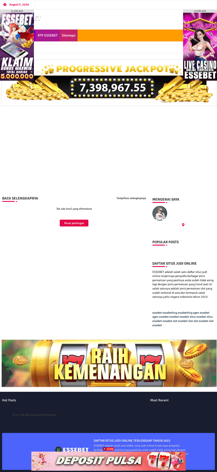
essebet (157, 313)
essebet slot (170, 321)
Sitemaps (68, 35)
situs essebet (198, 317)
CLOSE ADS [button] (17, 11)
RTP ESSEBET (48, 35)
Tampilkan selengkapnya (131, 198)
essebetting (170, 313)
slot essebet (200, 321)
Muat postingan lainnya (74, 223)
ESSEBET (176, 208)
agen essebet (201, 313)
